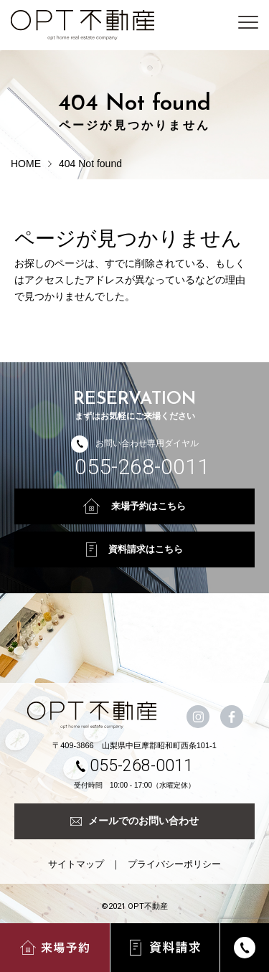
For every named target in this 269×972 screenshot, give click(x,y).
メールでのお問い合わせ (134, 820)
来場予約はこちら (134, 506)
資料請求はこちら (134, 549)
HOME (26, 163)
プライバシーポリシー (174, 864)
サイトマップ (76, 864)
